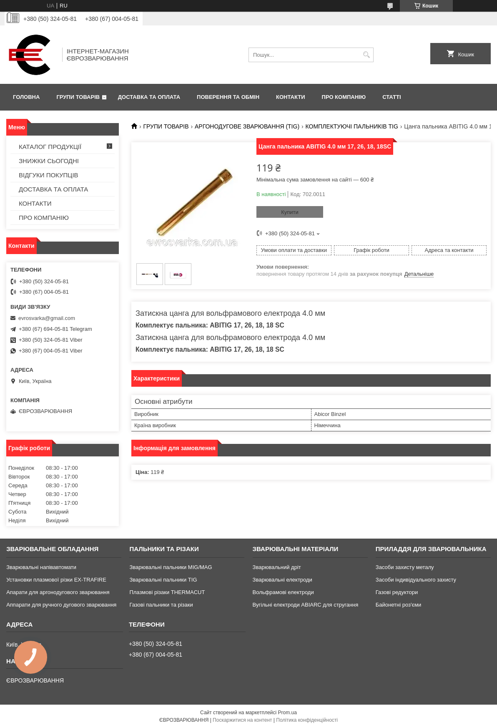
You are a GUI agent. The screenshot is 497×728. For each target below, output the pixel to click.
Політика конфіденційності (307, 720)
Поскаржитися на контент (242, 720)
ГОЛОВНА (26, 97)
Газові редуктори (397, 592)
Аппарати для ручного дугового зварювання (61, 605)
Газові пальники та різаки (161, 605)
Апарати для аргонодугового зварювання (57, 592)
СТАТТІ (391, 97)
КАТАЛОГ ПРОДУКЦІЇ (50, 146)
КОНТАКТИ (290, 97)
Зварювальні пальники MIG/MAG (170, 567)
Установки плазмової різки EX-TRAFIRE (56, 580)
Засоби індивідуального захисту (416, 580)
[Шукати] (366, 55)
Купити (290, 212)
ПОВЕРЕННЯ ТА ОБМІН (228, 97)
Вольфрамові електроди (283, 592)
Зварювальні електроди (282, 580)
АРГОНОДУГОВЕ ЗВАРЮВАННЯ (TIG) (247, 126)
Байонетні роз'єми (398, 605)
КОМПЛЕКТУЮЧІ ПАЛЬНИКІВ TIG (352, 126)
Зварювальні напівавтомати (41, 567)
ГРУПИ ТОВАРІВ (78, 97)
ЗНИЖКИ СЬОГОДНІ (49, 160)
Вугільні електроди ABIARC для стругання (306, 605)
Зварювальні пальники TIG (163, 580)
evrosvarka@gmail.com (46, 318)
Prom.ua (287, 712)
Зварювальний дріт (277, 567)
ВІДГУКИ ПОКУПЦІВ (48, 175)
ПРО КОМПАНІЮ (344, 97)
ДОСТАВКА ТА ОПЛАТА (149, 97)
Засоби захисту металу (405, 567)
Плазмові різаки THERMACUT (167, 592)
